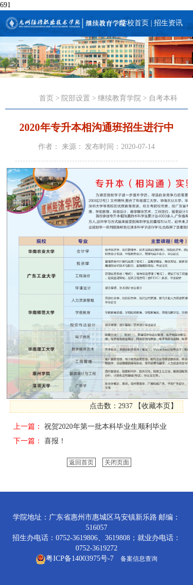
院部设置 (75, 98)
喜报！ (55, 441)
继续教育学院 (119, 98)
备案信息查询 (137, 558)
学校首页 (134, 23)
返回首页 (81, 462)
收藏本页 (156, 406)
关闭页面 (116, 462)
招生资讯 (168, 23)
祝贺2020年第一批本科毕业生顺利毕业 (105, 426)
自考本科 (163, 98)
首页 (46, 98)
